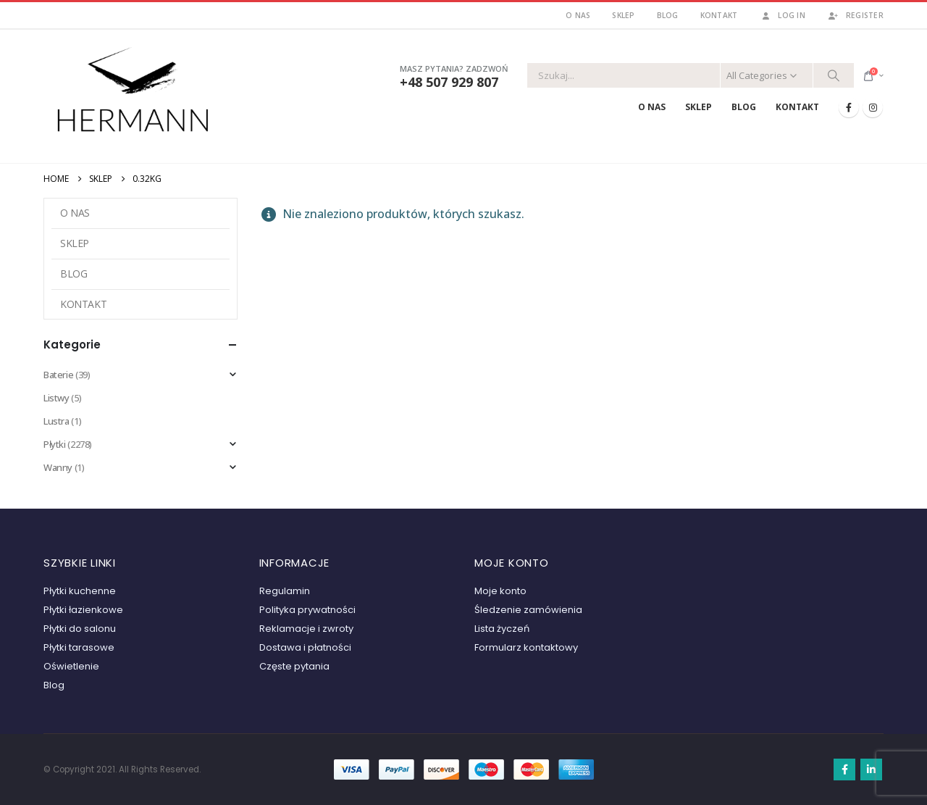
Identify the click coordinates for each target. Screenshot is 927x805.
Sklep (623, 15)
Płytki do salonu (79, 628)
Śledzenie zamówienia (528, 610)
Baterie (58, 374)
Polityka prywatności (307, 610)
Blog (668, 15)
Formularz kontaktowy (526, 647)
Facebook (844, 769)
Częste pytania (294, 666)
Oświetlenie (71, 666)
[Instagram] (873, 107)
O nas (578, 15)
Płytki (54, 444)
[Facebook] (849, 107)
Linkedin (871, 769)
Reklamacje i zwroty (306, 628)
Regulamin (284, 591)
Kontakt (719, 15)
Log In (782, 15)
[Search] (833, 75)
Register (855, 15)
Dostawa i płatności (305, 647)
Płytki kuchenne (79, 591)
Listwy (56, 397)
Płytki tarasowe (78, 647)
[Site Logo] (134, 93)
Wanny (57, 467)
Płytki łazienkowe (83, 610)
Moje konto (500, 591)
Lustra (56, 420)
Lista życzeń (501, 628)
